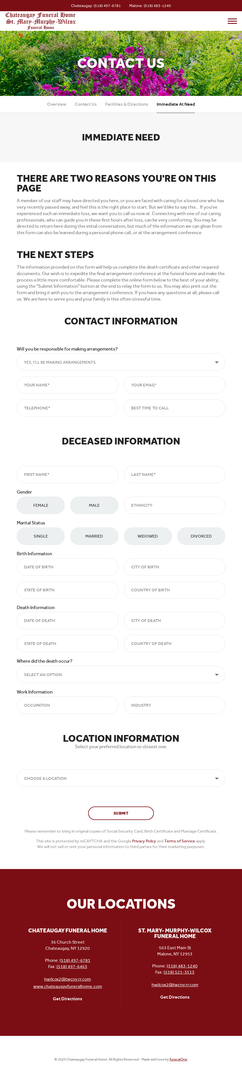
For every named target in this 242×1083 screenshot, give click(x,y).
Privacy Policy (144, 841)
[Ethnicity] (174, 505)
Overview (56, 104)
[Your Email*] (174, 385)
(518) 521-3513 (179, 972)
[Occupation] (67, 705)
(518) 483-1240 (157, 5)
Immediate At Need (176, 104)
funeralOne (178, 1059)
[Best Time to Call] (174, 408)
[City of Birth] (174, 567)
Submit (121, 813)
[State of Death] (67, 643)
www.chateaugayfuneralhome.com (67, 986)
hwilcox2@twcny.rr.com (67, 979)
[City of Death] (174, 620)
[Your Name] (67, 385)
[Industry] (174, 705)
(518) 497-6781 (107, 5)
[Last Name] (174, 474)
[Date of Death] (67, 620)
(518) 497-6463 (72, 966)
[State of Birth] (67, 590)
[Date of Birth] (67, 567)
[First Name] (67, 474)
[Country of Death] (174, 643)
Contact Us (86, 104)
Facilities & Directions (126, 104)
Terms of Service (179, 841)
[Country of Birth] (174, 590)
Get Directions (67, 998)
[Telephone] (67, 408)
